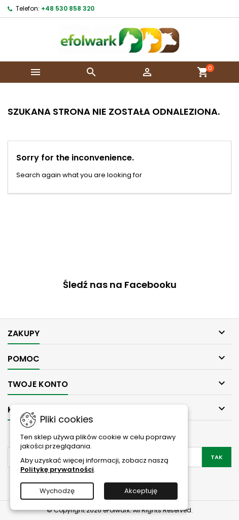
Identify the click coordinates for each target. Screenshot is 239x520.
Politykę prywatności (57, 469)
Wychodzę (57, 491)
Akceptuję (140, 491)
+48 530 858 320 (67, 8)
